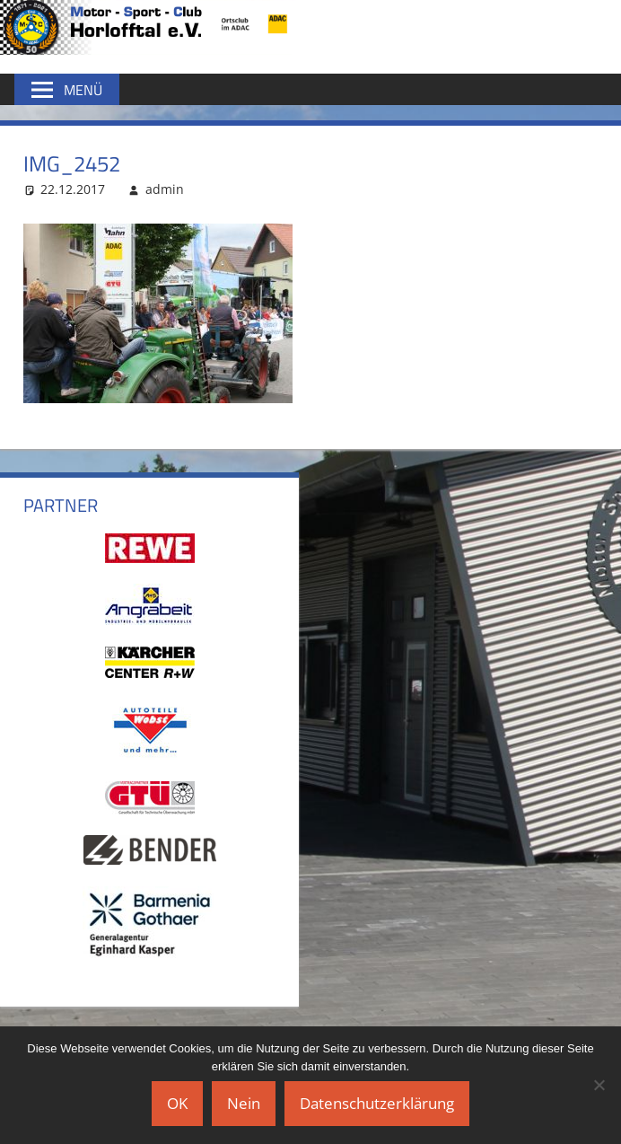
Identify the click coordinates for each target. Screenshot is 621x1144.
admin (164, 189)
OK (177, 1103)
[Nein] (599, 1085)
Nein (243, 1103)
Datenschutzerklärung (377, 1103)
